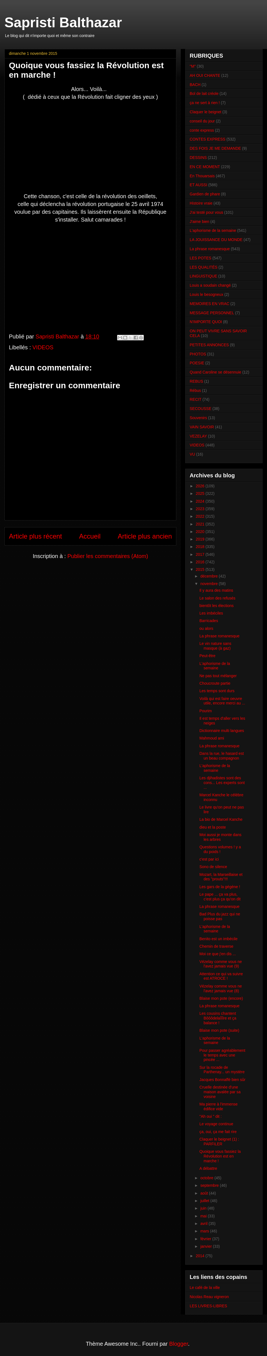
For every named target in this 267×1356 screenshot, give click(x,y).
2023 (201, 509)
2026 (201, 486)
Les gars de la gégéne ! (219, 887)
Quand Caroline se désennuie (215, 372)
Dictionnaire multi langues (221, 730)
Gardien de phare (205, 194)
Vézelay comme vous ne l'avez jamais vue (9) (220, 964)
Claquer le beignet (205, 112)
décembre (209, 576)
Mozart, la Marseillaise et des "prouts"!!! (221, 876)
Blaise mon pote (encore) (221, 998)
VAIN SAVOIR (202, 427)
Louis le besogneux (206, 294)
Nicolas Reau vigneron (209, 1296)
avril (204, 1223)
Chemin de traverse (216, 946)
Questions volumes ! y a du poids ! (220, 849)
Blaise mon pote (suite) (219, 1030)
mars (205, 1231)
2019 (201, 539)
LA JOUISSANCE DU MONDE (216, 239)
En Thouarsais (202, 176)
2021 (201, 524)
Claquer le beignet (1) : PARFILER (219, 1141)
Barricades (208, 620)
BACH (195, 84)
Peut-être (207, 656)
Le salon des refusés (217, 598)
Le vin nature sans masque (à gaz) (215, 645)
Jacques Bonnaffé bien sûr (222, 1079)
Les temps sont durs (216, 691)
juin (203, 1208)
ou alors (206, 628)
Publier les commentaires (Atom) (107, 556)
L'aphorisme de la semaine (213, 230)
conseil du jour (202, 121)
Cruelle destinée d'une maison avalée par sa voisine (220, 1092)
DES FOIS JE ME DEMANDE (215, 148)
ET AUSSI (198, 185)
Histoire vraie (201, 203)
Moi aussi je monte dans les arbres (220, 837)
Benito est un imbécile (218, 939)
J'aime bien (199, 221)
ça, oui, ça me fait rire (218, 1131)
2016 (201, 562)
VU (192, 454)
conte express (202, 130)
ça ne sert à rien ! (205, 102)
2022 (201, 516)
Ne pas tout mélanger (218, 676)
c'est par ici (209, 859)
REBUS (196, 381)
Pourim (205, 711)
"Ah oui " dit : (210, 1116)
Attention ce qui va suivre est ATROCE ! (221, 976)
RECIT (195, 399)
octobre (207, 1178)
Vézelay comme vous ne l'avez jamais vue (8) (220, 988)
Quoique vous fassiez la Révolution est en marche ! (220, 1156)
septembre (210, 1185)
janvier (206, 1246)
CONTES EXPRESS (207, 139)
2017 (201, 554)
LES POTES (200, 258)
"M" (193, 66)
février (206, 1239)
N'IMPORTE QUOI (206, 322)
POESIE (197, 363)
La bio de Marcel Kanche (221, 819)
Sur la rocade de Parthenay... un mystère (222, 1069)
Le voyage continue (216, 1124)
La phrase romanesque (210, 249)
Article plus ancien (145, 536)
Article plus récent (35, 536)
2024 (201, 501)
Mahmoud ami (211, 738)
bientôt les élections (216, 605)
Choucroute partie (214, 683)
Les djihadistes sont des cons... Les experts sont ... (222, 783)
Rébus (195, 390)
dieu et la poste (212, 827)
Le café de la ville (205, 1287)
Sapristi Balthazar (63, 22)
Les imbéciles (211, 613)
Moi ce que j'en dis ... (217, 954)
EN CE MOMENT (205, 166)
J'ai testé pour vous (206, 212)
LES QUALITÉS (203, 267)
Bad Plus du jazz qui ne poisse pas (219, 916)
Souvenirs (198, 418)
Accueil (89, 536)
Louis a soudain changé (210, 285)
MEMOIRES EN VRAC (209, 303)
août (204, 1193)
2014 (201, 1256)
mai (203, 1216)
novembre (209, 583)
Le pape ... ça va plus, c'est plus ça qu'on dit (220, 896)
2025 (201, 493)
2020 (201, 531)
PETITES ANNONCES (209, 345)
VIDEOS (43, 347)
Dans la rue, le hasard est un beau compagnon (221, 755)
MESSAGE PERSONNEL (212, 313)
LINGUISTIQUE (203, 276)
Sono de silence (213, 866)
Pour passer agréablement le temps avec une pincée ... (222, 1055)
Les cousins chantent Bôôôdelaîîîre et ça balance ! (217, 1018)
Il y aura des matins (216, 590)
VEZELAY (198, 436)
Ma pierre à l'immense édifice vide (218, 1106)
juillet (205, 1200)
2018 (201, 546)
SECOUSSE (200, 408)
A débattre (208, 1168)
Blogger (178, 1344)
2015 (201, 569)
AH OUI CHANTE (205, 75)
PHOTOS (198, 354)
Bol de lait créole (204, 93)
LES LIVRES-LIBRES (208, 1306)
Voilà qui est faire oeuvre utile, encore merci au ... (222, 701)
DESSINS (198, 157)
